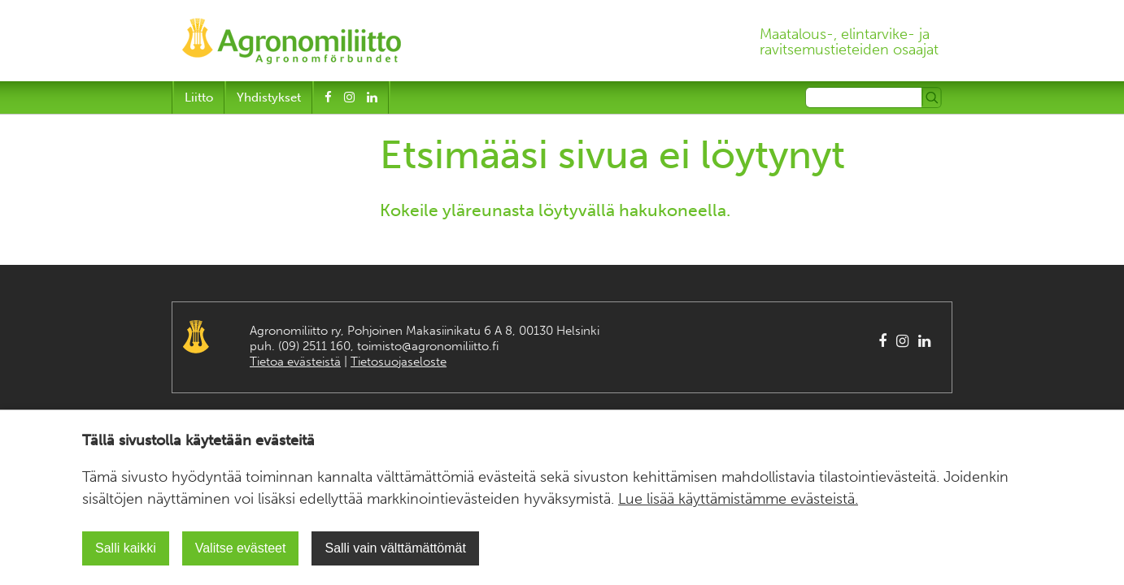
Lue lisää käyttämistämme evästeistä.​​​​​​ (738, 499)
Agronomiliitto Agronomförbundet (196, 336)
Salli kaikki (125, 548)
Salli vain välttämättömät (395, 548)
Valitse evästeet (240, 548)
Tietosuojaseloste (399, 361)
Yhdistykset (269, 97)
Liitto (199, 97)
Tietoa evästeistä (295, 361)
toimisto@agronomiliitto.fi (428, 346)
